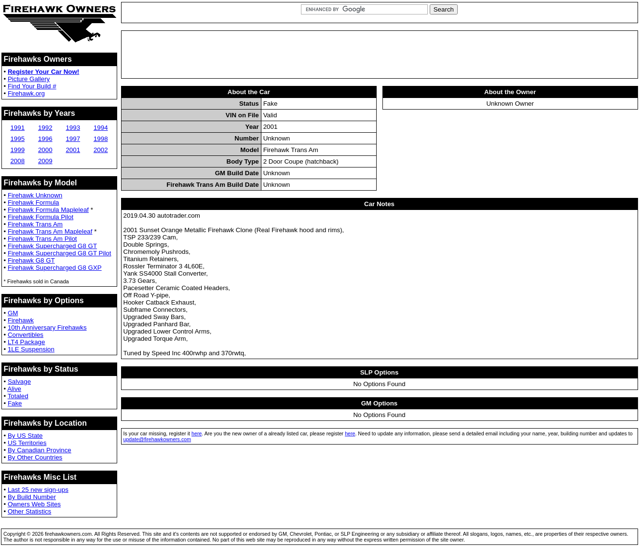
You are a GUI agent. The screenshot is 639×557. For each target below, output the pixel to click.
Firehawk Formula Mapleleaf (48, 209)
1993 (73, 127)
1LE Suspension (31, 349)
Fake (15, 403)
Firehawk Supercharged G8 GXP (55, 267)
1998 (101, 138)
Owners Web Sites (34, 504)
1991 (17, 127)
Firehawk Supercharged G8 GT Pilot (59, 253)
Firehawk (21, 320)
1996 (45, 138)
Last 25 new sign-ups (38, 489)
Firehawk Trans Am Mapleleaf (50, 231)
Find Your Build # (32, 86)
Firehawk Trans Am (35, 224)
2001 (73, 149)
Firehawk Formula (33, 202)
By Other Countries (35, 457)
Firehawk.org (26, 93)
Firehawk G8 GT (31, 260)
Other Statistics (29, 511)
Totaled (18, 396)
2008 (17, 161)
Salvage (19, 381)
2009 (45, 161)
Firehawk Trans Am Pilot (42, 238)
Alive (14, 388)
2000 (45, 149)
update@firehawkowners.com (157, 439)
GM (13, 313)
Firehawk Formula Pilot (40, 217)
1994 (101, 127)
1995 (17, 138)
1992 (45, 127)
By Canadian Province (39, 450)
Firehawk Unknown (35, 195)
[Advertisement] (379, 54)
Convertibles (25, 334)
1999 (17, 149)
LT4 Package (26, 342)
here (196, 433)
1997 (73, 138)
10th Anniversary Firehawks (47, 327)
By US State (25, 435)
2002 (101, 149)
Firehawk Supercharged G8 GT (52, 246)
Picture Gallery (29, 79)
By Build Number (32, 497)
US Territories (27, 442)
